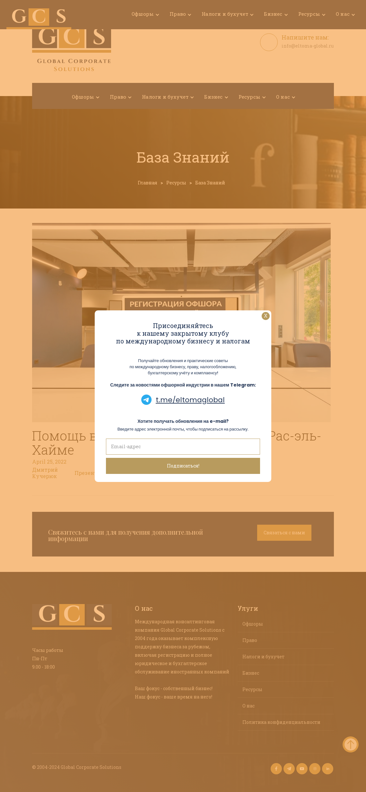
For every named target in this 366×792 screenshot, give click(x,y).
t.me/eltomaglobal (190, 400)
